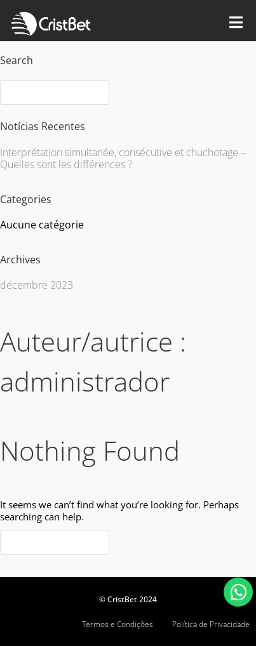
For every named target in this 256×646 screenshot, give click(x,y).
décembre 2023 (36, 285)
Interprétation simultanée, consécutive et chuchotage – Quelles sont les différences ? (123, 158)
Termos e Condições (117, 624)
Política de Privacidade (211, 624)
